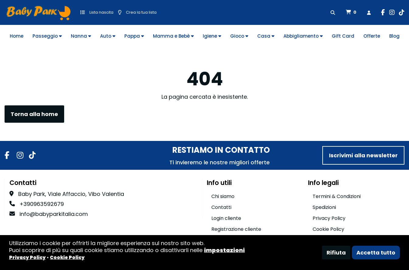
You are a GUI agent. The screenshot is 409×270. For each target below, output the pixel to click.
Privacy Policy (329, 218)
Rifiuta (336, 252)
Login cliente (226, 218)
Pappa (134, 36)
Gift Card (343, 36)
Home (16, 36)
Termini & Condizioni (337, 196)
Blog (394, 36)
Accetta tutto (375, 252)
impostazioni (224, 250)
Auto (107, 36)
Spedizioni (324, 207)
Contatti (221, 207)
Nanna (81, 36)
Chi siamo (222, 196)
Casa (265, 36)
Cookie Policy (328, 229)
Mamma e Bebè (173, 36)
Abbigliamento (303, 36)
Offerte (371, 36)
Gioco (239, 36)
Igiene (212, 36)
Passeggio (47, 36)
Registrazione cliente (236, 229)
